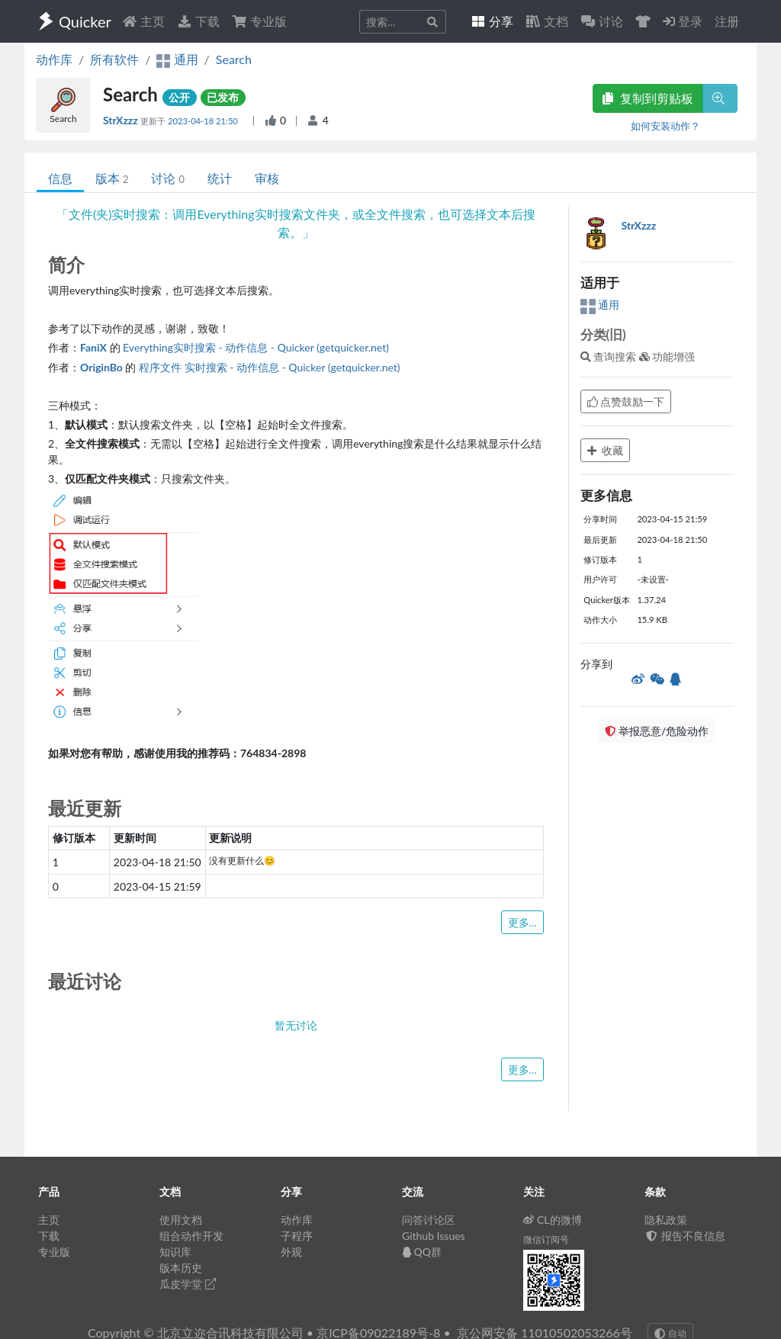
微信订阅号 (546, 1239)
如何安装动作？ (665, 126)
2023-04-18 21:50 (204, 121)
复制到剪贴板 (648, 98)
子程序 (297, 1235)
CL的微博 (552, 1219)
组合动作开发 (191, 1235)
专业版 (259, 21)
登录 (682, 21)
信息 (60, 178)
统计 (219, 178)
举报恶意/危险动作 (657, 730)
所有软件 (114, 59)
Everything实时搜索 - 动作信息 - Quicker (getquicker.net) (256, 347)
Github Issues (433, 1235)
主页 (143, 21)
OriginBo (101, 367)
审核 (267, 178)
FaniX (93, 347)
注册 (727, 21)
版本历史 (180, 1267)
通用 (600, 304)
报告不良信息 (684, 1235)
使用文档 (180, 1219)
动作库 (54, 59)
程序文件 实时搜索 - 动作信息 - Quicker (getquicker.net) (269, 367)
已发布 (223, 97)
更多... (522, 922)
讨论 (167, 178)
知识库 (175, 1251)
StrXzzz (121, 120)
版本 (111, 178)
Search (234, 59)
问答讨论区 (428, 1219)
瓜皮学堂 (187, 1283)
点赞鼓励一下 (626, 401)
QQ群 (422, 1251)
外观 (291, 1251)
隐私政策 (665, 1219)
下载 (198, 21)
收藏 (605, 450)
